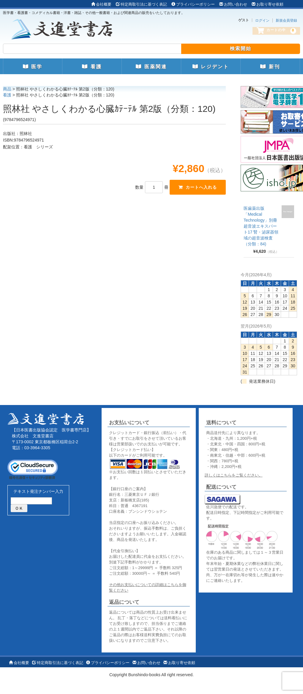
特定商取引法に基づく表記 (141, 4)
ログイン (262, 20)
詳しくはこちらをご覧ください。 (234, 475)
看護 (92, 66)
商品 (7, 89)
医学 (32, 66)
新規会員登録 (286, 20)
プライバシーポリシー (193, 4)
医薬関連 (151, 66)
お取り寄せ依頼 (267, 4)
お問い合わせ (233, 4)
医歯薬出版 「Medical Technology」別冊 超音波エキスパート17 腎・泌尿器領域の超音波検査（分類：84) (261, 226)
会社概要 (101, 4)
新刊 (270, 66)
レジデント (210, 66)
